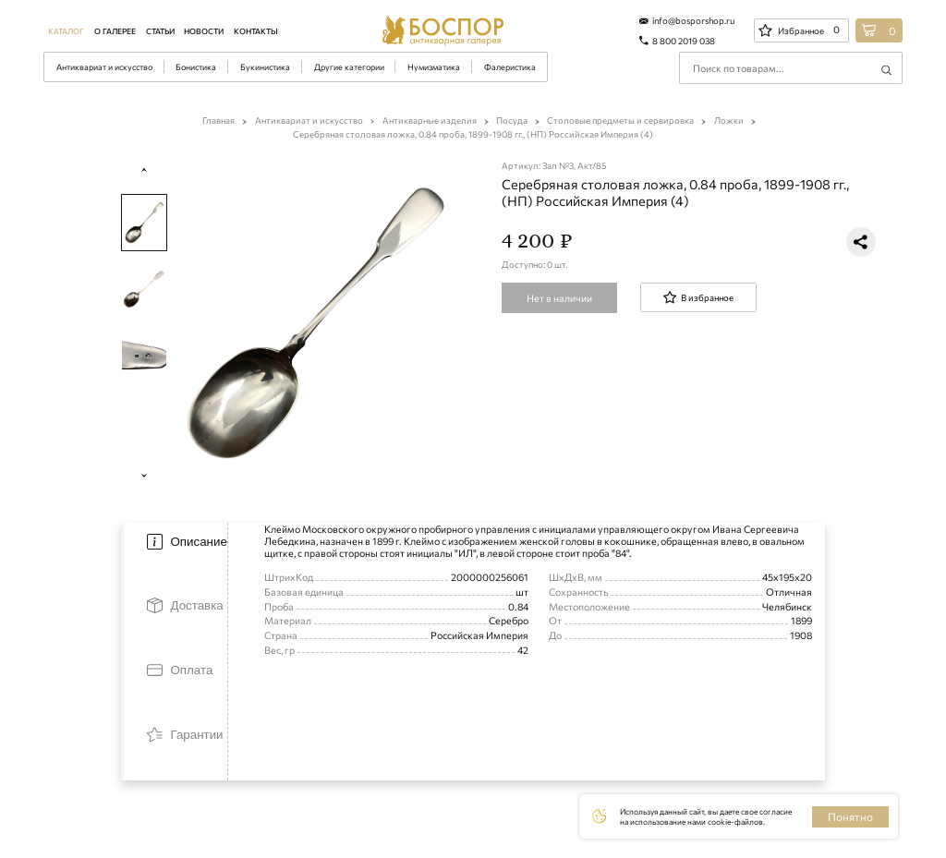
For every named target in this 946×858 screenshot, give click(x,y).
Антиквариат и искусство (104, 67)
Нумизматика (433, 67)
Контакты (256, 31)
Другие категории (349, 67)
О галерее (115, 31)
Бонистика (196, 67)
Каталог (66, 31)
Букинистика (265, 67)
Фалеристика (510, 67)
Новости (204, 31)
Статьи (160, 31)
